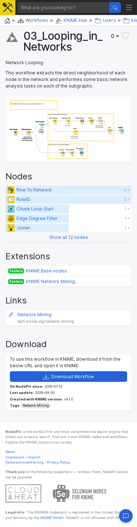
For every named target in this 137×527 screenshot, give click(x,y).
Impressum (14, 457)
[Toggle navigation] (129, 7)
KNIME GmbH (51, 518)
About (10, 452)
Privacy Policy (58, 462)
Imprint (34, 457)
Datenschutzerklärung (24, 462)
